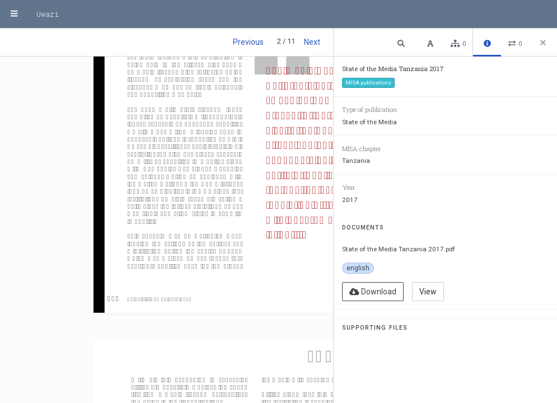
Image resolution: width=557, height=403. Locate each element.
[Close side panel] (543, 43)
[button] (402, 43)
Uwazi (47, 14)
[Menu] (14, 14)
